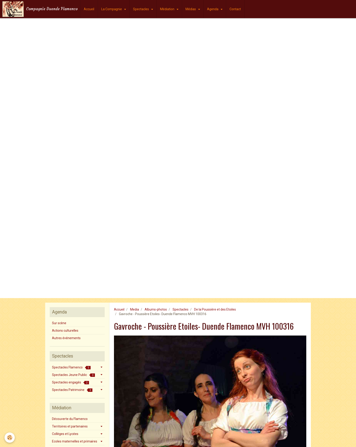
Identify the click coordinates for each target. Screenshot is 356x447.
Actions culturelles (65, 330)
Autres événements (66, 338)
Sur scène (59, 323)
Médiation (167, 9)
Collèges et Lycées (65, 434)
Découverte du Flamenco (70, 419)
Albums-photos (156, 309)
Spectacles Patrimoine (72, 390)
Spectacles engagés (70, 382)
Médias (191, 9)
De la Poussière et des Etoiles (215, 309)
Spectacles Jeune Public (73, 375)
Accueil (89, 9)
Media (134, 309)
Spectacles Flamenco (71, 367)
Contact (235, 9)
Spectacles (141, 9)
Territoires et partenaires (70, 426)
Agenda (213, 9)
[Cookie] (10, 437)
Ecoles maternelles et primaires (74, 441)
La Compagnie (112, 9)
